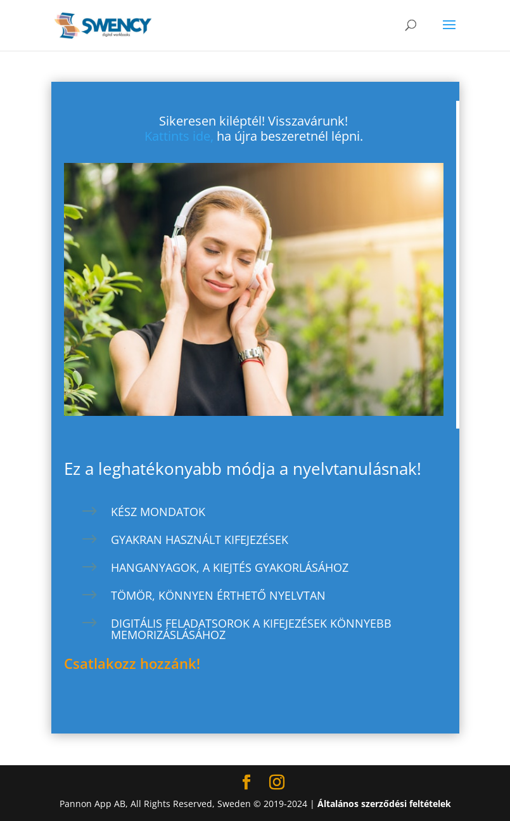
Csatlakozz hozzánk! (132, 663)
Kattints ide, (179, 136)
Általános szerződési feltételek (384, 804)
